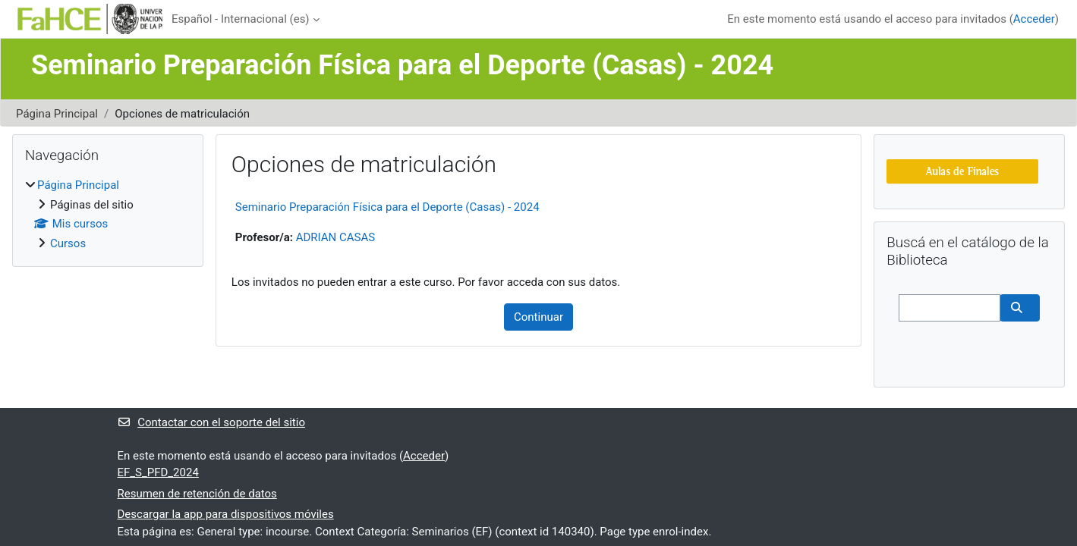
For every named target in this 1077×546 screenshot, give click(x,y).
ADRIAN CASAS (335, 237)
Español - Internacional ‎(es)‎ (241, 19)
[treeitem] (108, 214)
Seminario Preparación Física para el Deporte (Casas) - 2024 (387, 207)
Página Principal (57, 114)
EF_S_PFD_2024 (158, 472)
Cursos (68, 243)
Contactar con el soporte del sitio (211, 422)
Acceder (1034, 19)
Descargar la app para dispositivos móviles (226, 514)
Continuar (538, 317)
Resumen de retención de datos (197, 493)
